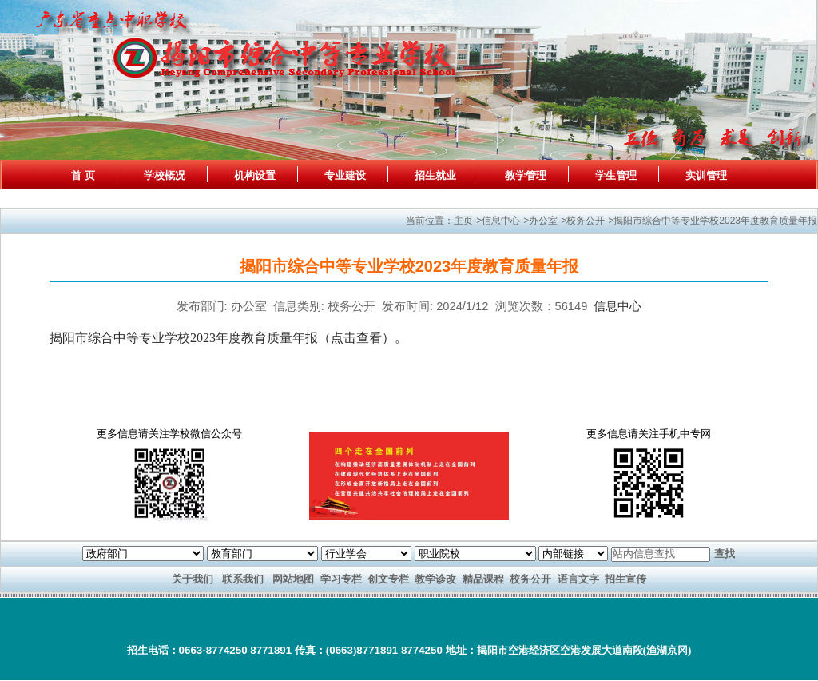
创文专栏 (388, 579)
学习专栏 (341, 579)
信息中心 (617, 306)
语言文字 (578, 579)
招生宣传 (625, 579)
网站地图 (293, 579)
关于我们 (192, 579)
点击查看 (356, 337)
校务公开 (530, 579)
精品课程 (483, 579)
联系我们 (243, 579)
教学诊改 (435, 579)
